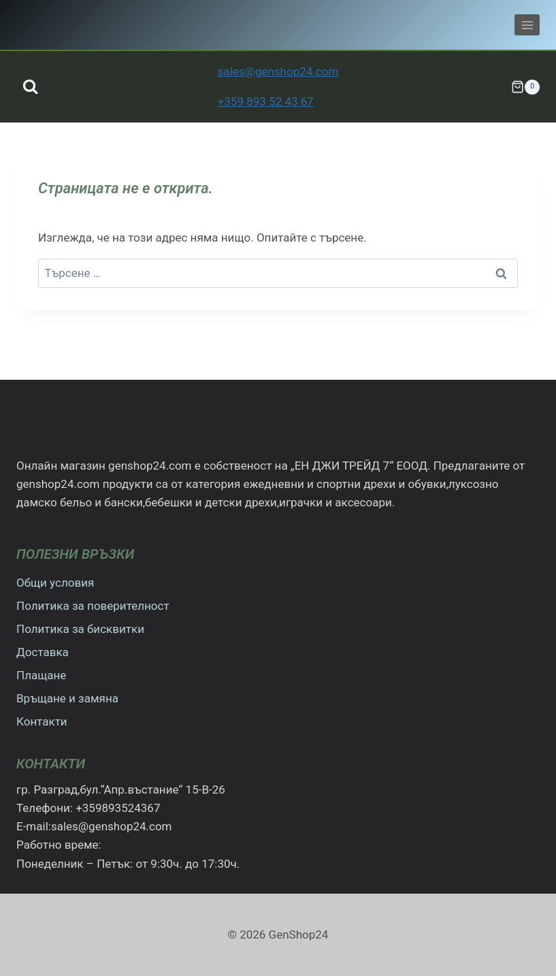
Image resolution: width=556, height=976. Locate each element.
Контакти (41, 721)
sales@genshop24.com (278, 71)
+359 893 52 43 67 (266, 101)
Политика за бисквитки (80, 629)
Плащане (41, 675)
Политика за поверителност (92, 606)
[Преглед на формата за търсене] (30, 87)
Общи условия (55, 582)
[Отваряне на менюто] (527, 24)
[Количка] (525, 87)
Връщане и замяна (67, 698)
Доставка (42, 652)
